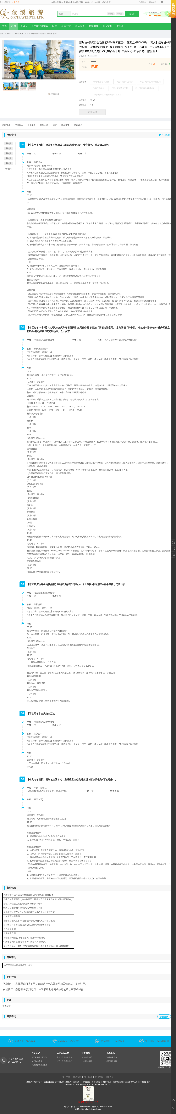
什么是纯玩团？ (88, 1061)
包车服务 (93, 26)
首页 (4, 26)
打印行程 (164, 135)
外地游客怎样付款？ (40, 1065)
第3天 (8, 153)
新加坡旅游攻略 (39, 26)
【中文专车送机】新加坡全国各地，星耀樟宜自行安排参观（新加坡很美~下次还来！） (72, 779)
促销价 (85, 67)
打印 (8, 168)
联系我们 (77, 1077)
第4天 (8, 158)
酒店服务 (79, 26)
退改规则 (82, 105)
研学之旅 (66, 26)
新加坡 (111, 14)
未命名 (119, 26)
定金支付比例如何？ (64, 1057)
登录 (9, 2)
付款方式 (36, 1053)
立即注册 (15, 2)
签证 (55, 125)
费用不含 (31, 125)
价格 (84, 61)
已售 (150, 64)
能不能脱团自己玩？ (40, 1057)
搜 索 (131, 13)
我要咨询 (78, 125)
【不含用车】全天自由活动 (41, 713)
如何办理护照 (87, 1057)
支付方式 (66, 1077)
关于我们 (88, 1077)
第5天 (8, 163)
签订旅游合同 (37, 1061)
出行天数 (82, 100)
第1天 (8, 143)
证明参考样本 (111, 1057)
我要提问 (164, 1016)
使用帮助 (99, 1077)
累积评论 (164, 64)
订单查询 (142, 2)
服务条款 (110, 1077)
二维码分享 (53, 94)
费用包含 (19, 125)
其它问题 (86, 1053)
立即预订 (92, 112)
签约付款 (44, 125)
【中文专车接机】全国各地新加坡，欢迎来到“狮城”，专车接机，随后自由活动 (68, 145)
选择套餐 (82, 82)
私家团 (119, 14)
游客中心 (110, 1053)
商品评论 (65, 125)
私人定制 (107, 26)
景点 (23, 26)
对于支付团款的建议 (64, 1061)
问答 (54, 26)
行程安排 (6, 125)
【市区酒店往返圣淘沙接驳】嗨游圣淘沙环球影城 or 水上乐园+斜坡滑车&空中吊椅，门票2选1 (76, 584)
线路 (13, 26)
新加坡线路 (18, 34)
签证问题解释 (111, 1061)
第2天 (8, 148)
